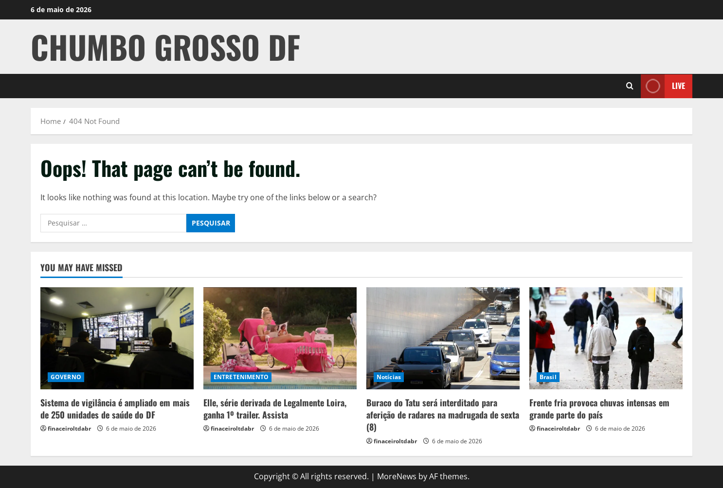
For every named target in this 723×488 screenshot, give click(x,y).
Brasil (548, 377)
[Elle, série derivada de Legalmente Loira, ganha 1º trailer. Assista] (280, 338)
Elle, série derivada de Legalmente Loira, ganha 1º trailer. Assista (274, 408)
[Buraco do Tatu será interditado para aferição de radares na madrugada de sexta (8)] (443, 338)
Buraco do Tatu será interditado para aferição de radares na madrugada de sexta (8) (442, 414)
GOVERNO (66, 377)
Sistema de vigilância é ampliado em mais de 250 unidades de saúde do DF (115, 408)
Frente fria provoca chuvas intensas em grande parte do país (599, 408)
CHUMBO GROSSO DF (165, 46)
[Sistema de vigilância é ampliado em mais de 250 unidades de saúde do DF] (117, 338)
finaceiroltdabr (69, 428)
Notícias (389, 377)
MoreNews (396, 476)
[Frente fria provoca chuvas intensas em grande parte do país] (606, 338)
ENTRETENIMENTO (241, 377)
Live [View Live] (663, 86)
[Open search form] (629, 86)
